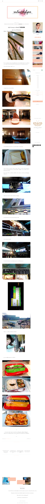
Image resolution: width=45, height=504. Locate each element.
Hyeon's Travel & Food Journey (19, 25)
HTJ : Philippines (11, 25)
